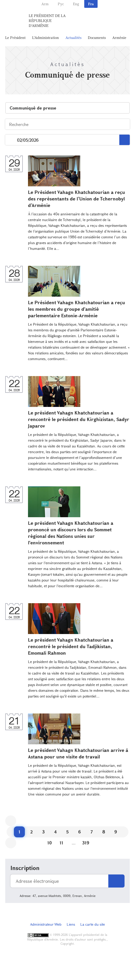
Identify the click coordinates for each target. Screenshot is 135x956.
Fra (91, 3)
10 (49, 842)
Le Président (15, 37)
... (11, 140)
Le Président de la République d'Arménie (47, 20)
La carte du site (92, 924)
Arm (45, 3)
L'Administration (45, 37)
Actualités (73, 37)
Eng (76, 3)
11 (61, 842)
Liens (71, 924)
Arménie (119, 37)
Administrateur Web (45, 924)
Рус (61, 3)
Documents (97, 37)
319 (85, 842)
